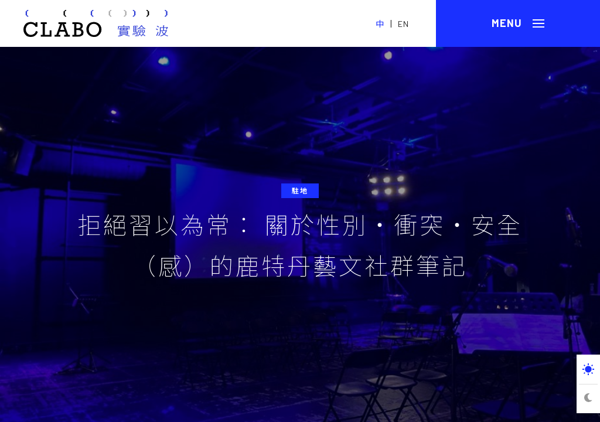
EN (403, 24)
